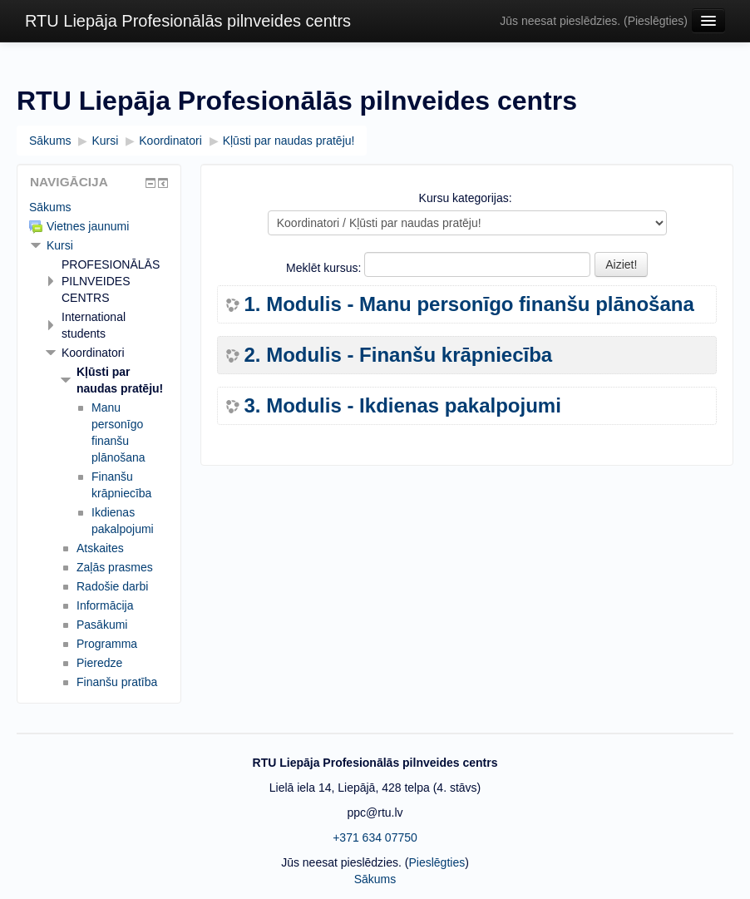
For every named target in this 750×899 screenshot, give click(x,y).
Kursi (60, 245)
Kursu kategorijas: (465, 198)
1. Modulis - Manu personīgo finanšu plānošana (468, 304)
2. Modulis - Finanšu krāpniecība (398, 355)
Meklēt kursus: (325, 267)
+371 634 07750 (375, 837)
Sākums (50, 207)
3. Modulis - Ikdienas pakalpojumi (402, 406)
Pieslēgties (656, 20)
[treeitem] (99, 207)
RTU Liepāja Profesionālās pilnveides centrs (188, 21)
